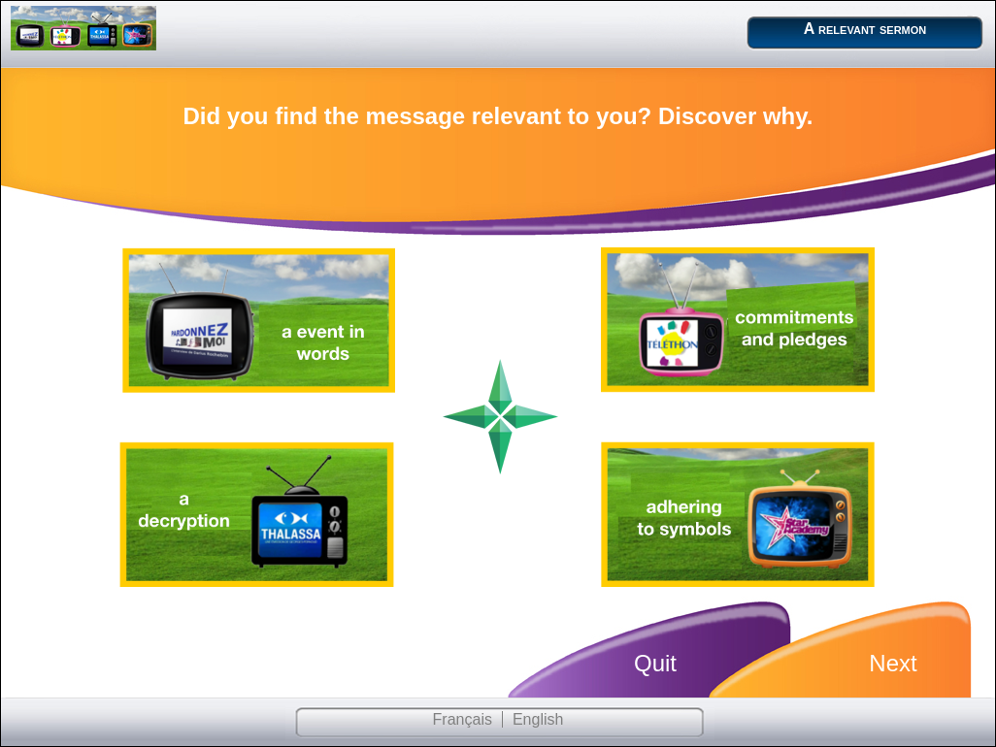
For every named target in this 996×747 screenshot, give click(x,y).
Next (892, 663)
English (538, 719)
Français (462, 719)
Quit (655, 663)
